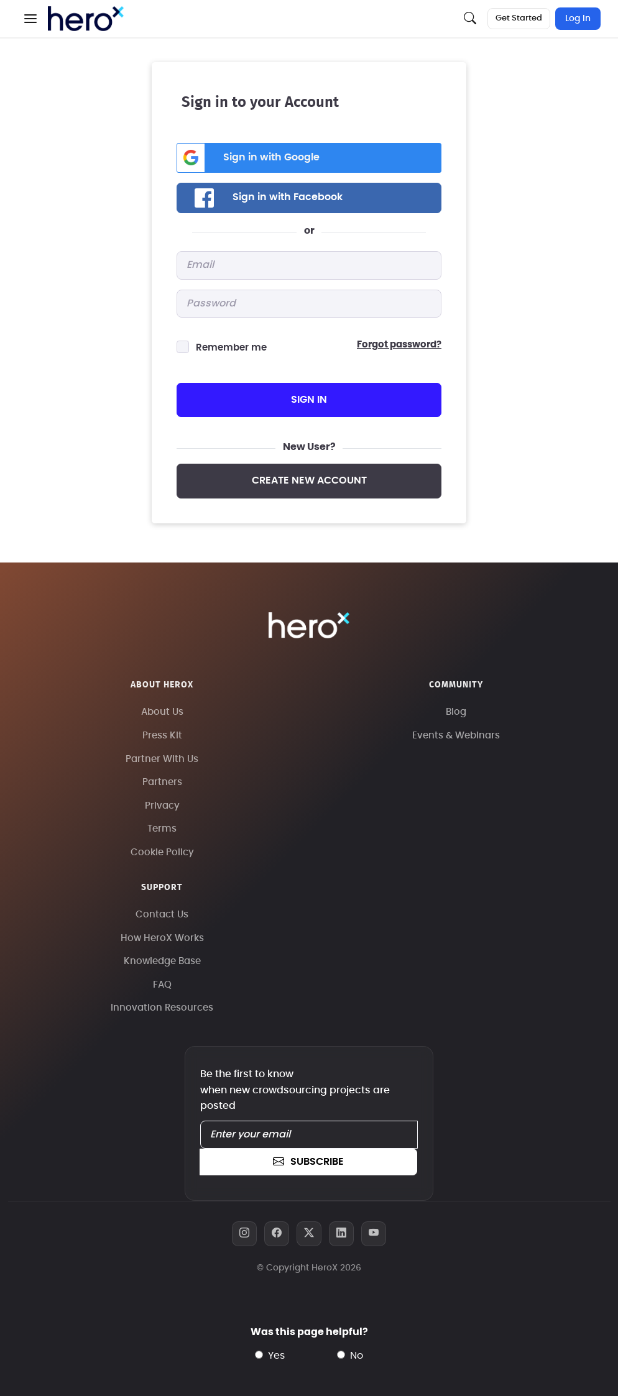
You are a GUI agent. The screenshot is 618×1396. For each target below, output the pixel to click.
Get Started (519, 18)
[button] (30, 18)
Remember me (231, 347)
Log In (578, 18)
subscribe (308, 1161)
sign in (309, 400)
